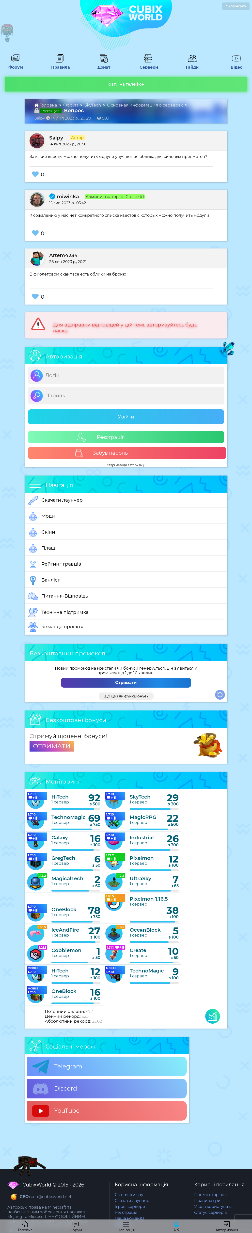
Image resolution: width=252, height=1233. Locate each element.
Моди (41, 516)
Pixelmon (142, 858)
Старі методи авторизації (126, 465)
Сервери (148, 65)
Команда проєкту (55, 627)
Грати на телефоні (126, 84)
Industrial (142, 838)
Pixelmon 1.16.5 (149, 899)
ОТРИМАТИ (52, 746)
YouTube (56, 1111)
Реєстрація (101, 437)
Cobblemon (66, 950)
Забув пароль (101, 453)
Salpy (56, 138)
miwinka (64, 197)
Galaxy (59, 838)
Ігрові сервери (130, 1206)
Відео (234, 65)
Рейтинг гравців (54, 564)
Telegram (57, 1066)
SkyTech (93, 105)
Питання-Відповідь (58, 596)
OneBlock (64, 909)
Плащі (42, 548)
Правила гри (207, 1200)
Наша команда (129, 1218)
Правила (59, 65)
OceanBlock (145, 930)
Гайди (190, 65)
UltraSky (140, 878)
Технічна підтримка (58, 612)
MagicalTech (67, 878)
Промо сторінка (210, 1194)
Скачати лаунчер (55, 500)
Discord (54, 1088)
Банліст (44, 580)
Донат (101, 65)
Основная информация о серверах (145, 105)
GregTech (63, 858)
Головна (46, 105)
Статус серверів (210, 1212)
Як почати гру (129, 1194)
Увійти (126, 417)
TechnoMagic (68, 817)
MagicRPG (143, 817)
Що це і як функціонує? (126, 696)
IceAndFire (65, 930)
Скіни (41, 532)
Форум (14, 65)
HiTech (60, 797)
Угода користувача (213, 1206)
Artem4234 (63, 255)
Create (138, 950)
